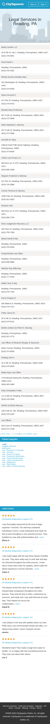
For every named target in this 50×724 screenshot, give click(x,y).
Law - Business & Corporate (13, 450)
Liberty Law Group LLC (11, 158)
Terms (39, 708)
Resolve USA (7, 206)
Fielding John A (7, 358)
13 (26, 434)
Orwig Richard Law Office (12, 253)
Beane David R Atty (9, 239)
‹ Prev (7, 434)
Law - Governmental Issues (12, 458)
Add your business (10, 706)
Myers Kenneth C (8, 95)
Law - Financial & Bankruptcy (13, 456)
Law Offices (6, 420)
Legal (4, 444)
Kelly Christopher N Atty (11, 391)
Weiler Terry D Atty (9, 283)
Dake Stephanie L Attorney (12, 125)
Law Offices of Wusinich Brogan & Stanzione (20, 343)
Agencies (38, 706)
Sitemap (25, 708)
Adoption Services (9, 446)
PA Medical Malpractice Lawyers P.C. (17, 519)
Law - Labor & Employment (12, 460)
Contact (18, 708)
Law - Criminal (7, 452)
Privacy (32, 708)
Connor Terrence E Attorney (13, 191)
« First (2, 434)
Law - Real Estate (9, 464)
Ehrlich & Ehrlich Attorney (12, 405)
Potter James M (8, 313)
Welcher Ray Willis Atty (11, 268)
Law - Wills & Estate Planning (13, 466)
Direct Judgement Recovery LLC (15, 224)
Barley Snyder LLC (9, 47)
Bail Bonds (6, 448)
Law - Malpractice (9, 462)
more (41, 537)
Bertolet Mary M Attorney (11, 110)
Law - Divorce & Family (11, 454)
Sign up (33, 4)
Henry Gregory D (8, 298)
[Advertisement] (20, 487)
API (45, 706)
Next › (30, 434)
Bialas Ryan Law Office (11, 372)
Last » (35, 434)
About (11, 708)
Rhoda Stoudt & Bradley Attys (13, 77)
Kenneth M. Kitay (8, 140)
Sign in (43, 4)
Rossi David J (7, 62)
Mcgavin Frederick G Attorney (13, 176)
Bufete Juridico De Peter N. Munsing (16, 328)
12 (24, 434)
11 (22, 434)
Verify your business (26, 706)
